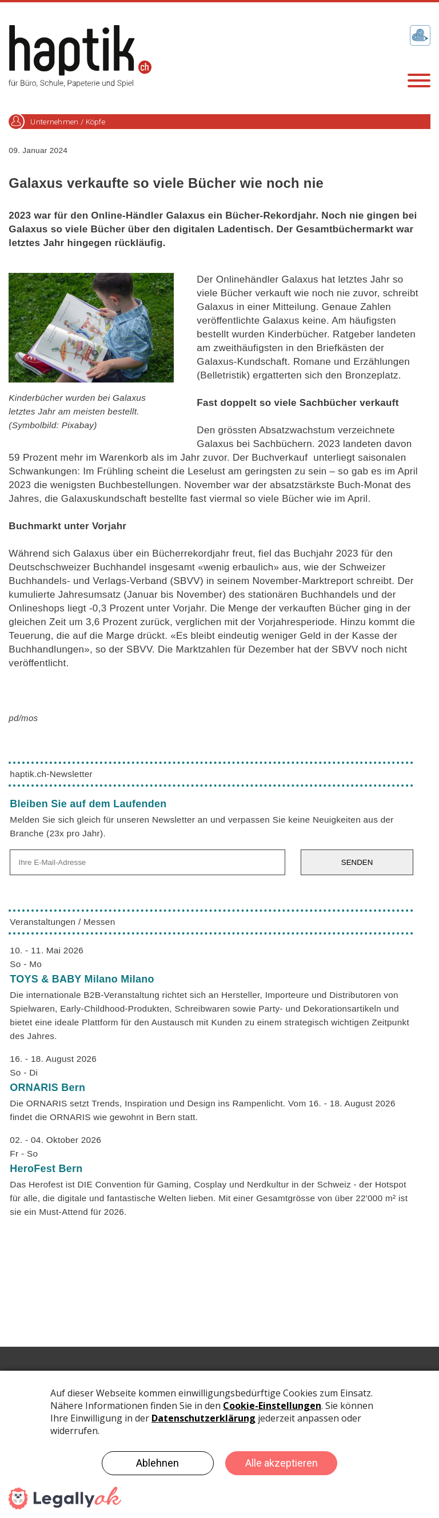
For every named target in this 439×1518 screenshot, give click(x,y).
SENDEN (357, 862)
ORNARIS (47, 1087)
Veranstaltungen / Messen (62, 922)
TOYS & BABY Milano (82, 979)
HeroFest (46, 1168)
